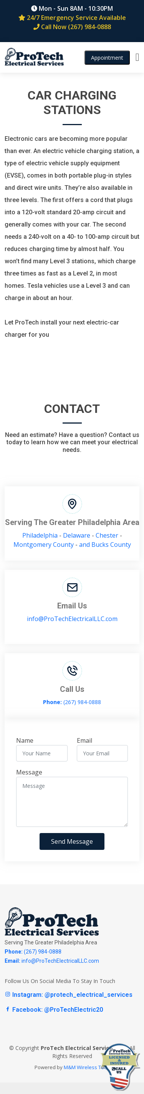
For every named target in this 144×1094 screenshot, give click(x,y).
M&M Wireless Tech (86, 1067)
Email (84, 740)
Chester (107, 535)
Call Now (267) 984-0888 (72, 27)
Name (24, 740)
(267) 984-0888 (72, 702)
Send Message (72, 841)
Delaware (76, 535)
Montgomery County (43, 544)
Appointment (107, 57)
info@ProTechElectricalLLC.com (72, 619)
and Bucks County (105, 544)
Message (29, 772)
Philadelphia (40, 535)
